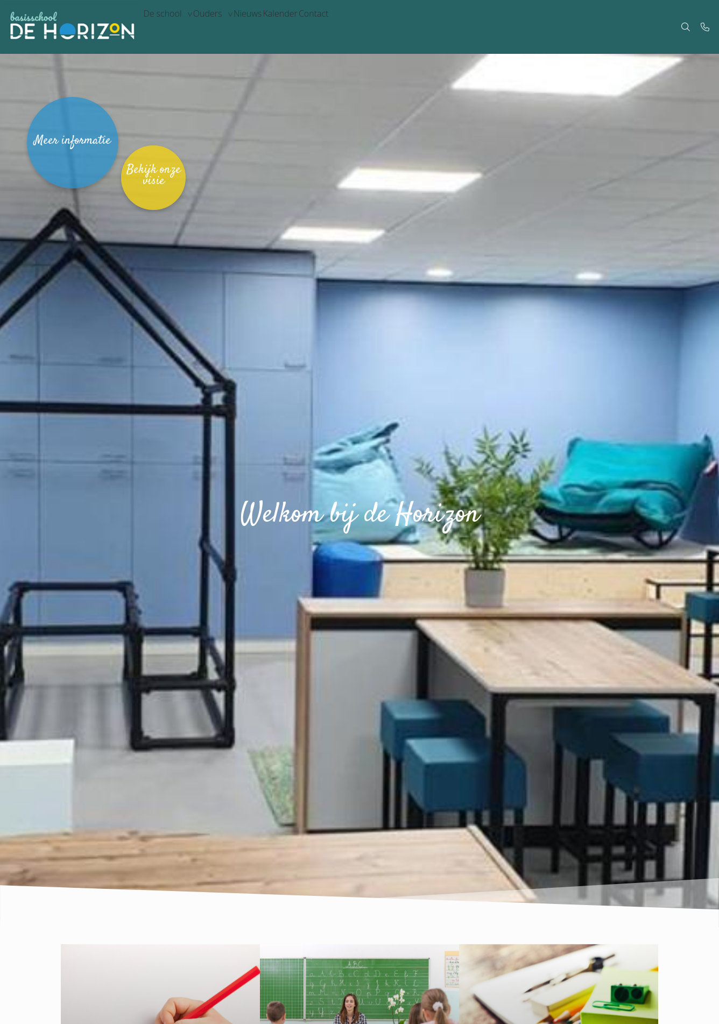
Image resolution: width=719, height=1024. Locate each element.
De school (167, 27)
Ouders (222, 27)
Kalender (314, 27)
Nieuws (271, 27)
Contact (357, 27)
